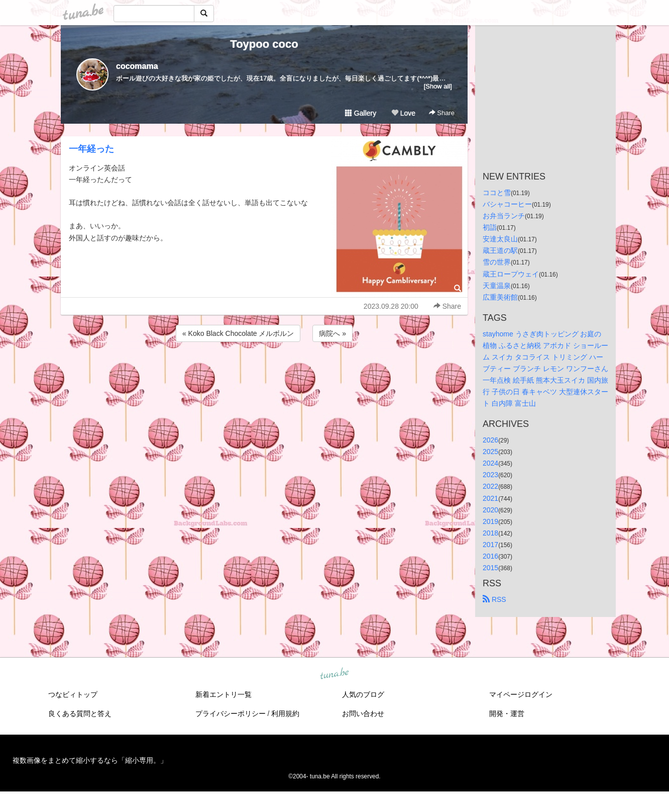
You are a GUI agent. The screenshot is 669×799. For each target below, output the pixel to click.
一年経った (91, 149)
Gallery (360, 113)
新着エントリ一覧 (223, 694)
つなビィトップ (72, 694)
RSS (494, 599)
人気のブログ (363, 694)
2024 (490, 463)
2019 (490, 521)
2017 (490, 545)
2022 (490, 486)
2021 (490, 498)
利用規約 (285, 713)
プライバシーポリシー (230, 713)
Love (403, 113)
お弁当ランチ (504, 216)
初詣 (490, 227)
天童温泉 (497, 286)
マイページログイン (520, 694)
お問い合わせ (363, 713)
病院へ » (332, 333)
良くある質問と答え (80, 713)
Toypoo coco (264, 44)
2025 (490, 452)
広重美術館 (500, 297)
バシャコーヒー (507, 204)
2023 (490, 475)
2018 (490, 533)
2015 (490, 568)
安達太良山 (500, 239)
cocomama (137, 66)
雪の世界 (497, 262)
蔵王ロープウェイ (511, 274)
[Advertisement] (264, 371)
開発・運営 (506, 713)
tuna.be (334, 674)
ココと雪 (497, 193)
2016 (490, 556)
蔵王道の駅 (500, 250)
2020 (490, 510)
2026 (490, 440)
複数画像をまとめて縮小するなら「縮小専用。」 (90, 760)
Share (442, 113)
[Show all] (438, 86)
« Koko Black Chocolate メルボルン (238, 333)
